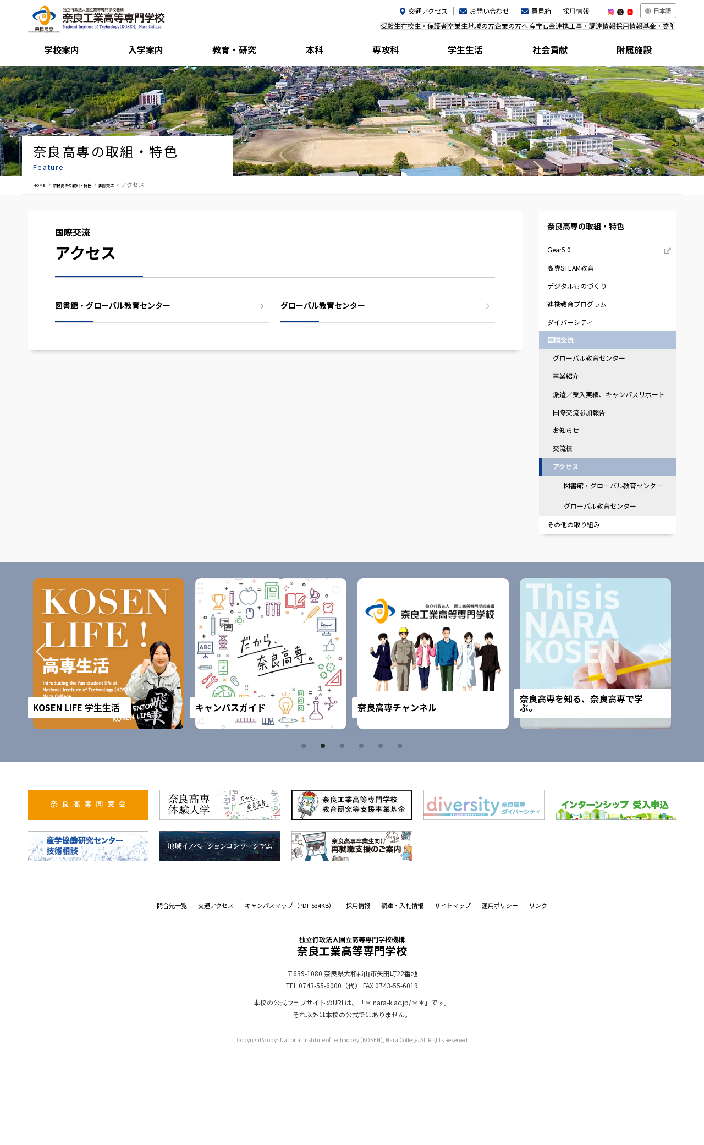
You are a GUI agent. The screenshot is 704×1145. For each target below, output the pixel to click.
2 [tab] (324, 837)
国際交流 (137, 184)
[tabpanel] (112, 745)
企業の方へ (462, 29)
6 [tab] (401, 837)
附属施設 (635, 52)
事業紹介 (572, 424)
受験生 (297, 29)
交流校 (569, 518)
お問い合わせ (489, 10)
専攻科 (393, 52)
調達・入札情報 (402, 996)
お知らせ (572, 497)
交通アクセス (428, 10)
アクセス (572, 540)
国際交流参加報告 (586, 476)
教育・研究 (230, 52)
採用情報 (576, 10)
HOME (42, 184)
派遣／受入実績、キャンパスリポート (608, 451)
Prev (56, 745)
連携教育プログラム (585, 335)
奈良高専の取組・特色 (88, 184)
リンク (538, 996)
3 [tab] (343, 837)
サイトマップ (453, 996)
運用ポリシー (500, 996)
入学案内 (149, 52)
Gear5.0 (565, 265)
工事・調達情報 (565, 29)
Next (648, 745)
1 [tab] (305, 837)
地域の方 (421, 29)
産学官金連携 (510, 29)
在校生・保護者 (342, 29)
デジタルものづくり (585, 311)
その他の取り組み (581, 613)
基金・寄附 (653, 29)
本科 (311, 52)
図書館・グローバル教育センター (112, 305)
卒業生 (387, 29)
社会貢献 (555, 52)
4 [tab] (363, 837)
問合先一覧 (172, 996)
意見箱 (541, 10)
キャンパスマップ (290, 996)
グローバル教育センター (322, 305)
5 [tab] (382, 837)
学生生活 (473, 52)
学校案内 (68, 52)
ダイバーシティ (577, 358)
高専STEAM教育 (578, 288)
